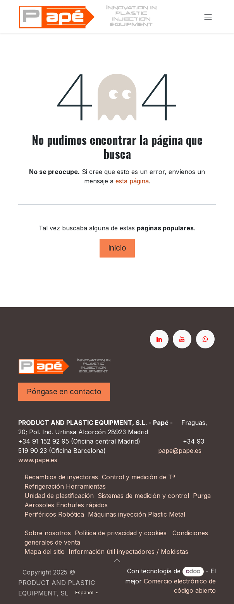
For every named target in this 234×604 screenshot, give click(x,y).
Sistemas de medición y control (143, 496)
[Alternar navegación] (208, 17)
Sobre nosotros (47, 533)
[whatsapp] (205, 339)
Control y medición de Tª (138, 477)
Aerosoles (39, 505)
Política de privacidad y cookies (121, 533)
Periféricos (40, 514)
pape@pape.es (179, 450)
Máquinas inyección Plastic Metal (137, 514)
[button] (117, 560)
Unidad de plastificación (59, 496)
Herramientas (86, 486)
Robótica (71, 514)
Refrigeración (45, 486)
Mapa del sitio (44, 551)
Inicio (117, 247)
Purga (202, 496)
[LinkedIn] (159, 339)
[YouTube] (182, 339)
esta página (132, 181)
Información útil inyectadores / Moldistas (128, 551)
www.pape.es (37, 460)
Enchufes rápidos (82, 505)
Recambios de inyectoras (61, 477)
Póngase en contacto (64, 391)
